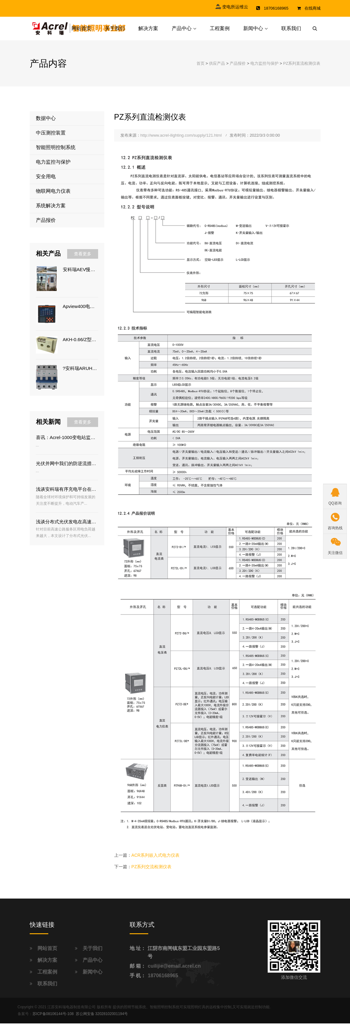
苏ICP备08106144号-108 (53, 1020)
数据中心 (46, 124)
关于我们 (115, 31)
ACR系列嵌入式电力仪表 (156, 861)
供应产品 (217, 69)
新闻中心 (253, 31)
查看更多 (82, 259)
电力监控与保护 (264, 69)
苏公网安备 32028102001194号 (102, 1020)
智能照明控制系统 (56, 153)
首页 (201, 69)
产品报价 (238, 69)
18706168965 (163, 981)
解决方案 (148, 31)
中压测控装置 (51, 138)
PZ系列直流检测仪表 (302, 69)
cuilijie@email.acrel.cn (174, 971)
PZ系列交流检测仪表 (152, 872)
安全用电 (46, 182)
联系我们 (291, 31)
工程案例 (220, 31)
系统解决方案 (51, 211)
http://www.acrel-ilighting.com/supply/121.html (181, 141)
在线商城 (313, 8)
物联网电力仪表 (53, 197)
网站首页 (81, 31)
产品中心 (182, 31)
